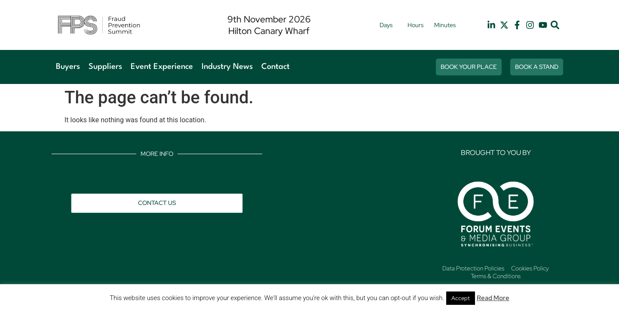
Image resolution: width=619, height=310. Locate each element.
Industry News (227, 67)
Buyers (68, 67)
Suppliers (105, 67)
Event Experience (162, 67)
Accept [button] (460, 298)
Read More (493, 298)
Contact (275, 67)
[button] (555, 25)
